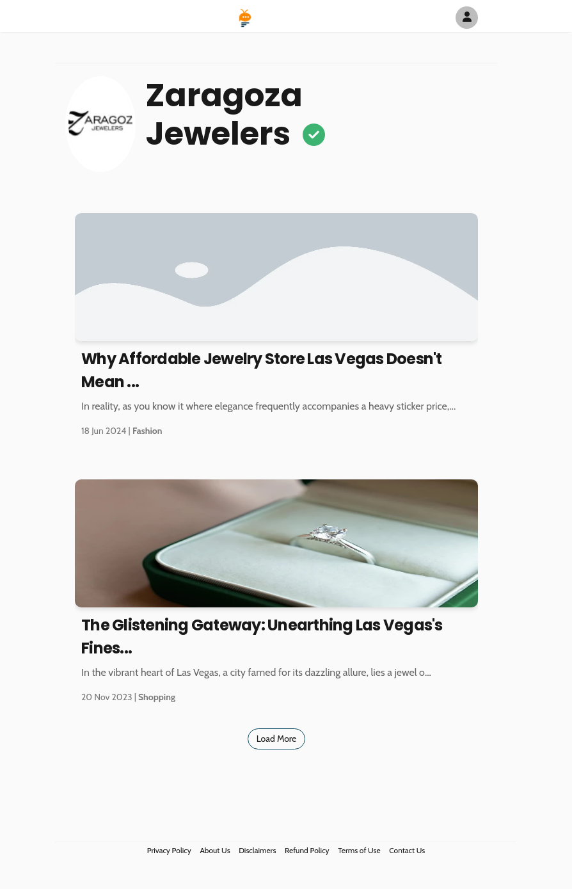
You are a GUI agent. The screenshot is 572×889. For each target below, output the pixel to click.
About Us (215, 850)
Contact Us (407, 850)
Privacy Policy (169, 850)
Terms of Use (359, 850)
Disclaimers (257, 850)
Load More (277, 738)
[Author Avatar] (467, 17)
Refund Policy (307, 850)
